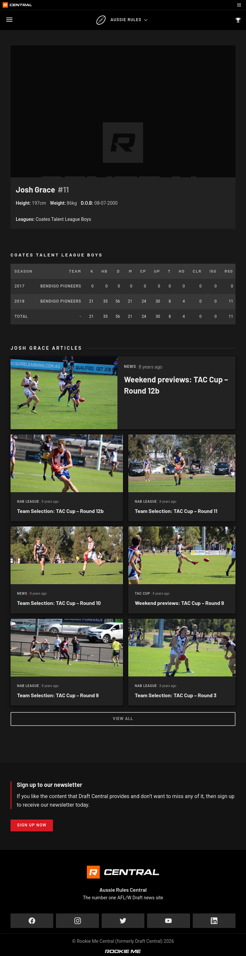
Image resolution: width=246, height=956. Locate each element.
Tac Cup (142, 593)
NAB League (28, 501)
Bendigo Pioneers (60, 286)
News (22, 593)
